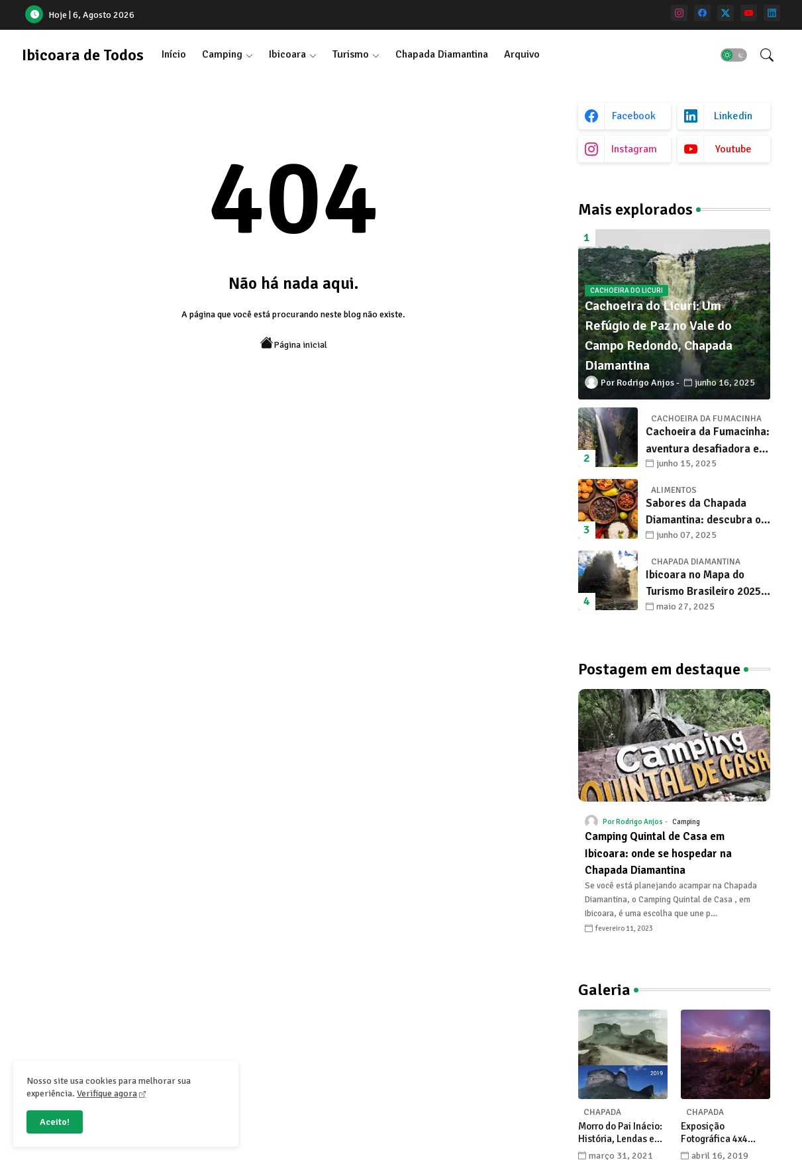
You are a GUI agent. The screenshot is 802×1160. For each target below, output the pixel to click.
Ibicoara (287, 54)
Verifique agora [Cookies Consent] (107, 1093)
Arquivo (522, 54)
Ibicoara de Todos (83, 55)
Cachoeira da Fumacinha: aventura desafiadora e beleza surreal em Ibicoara (708, 441)
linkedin (733, 116)
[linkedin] (772, 13)
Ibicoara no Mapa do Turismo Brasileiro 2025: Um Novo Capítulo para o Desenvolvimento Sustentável (706, 584)
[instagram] (679, 13)
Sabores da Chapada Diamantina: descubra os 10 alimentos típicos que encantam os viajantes (706, 512)
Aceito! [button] (55, 1122)
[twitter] (725, 13)
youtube (733, 149)
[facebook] (702, 13)
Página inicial (293, 343)
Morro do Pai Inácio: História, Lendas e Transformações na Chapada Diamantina (622, 1133)
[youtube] (748, 13)
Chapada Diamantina (441, 54)
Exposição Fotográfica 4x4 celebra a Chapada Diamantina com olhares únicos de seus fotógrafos (720, 1133)
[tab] (174, 54)
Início (174, 54)
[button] (734, 55)
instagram (634, 149)
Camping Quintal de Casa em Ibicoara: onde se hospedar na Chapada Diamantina (658, 853)
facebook (634, 116)
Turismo (350, 54)
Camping (222, 54)
